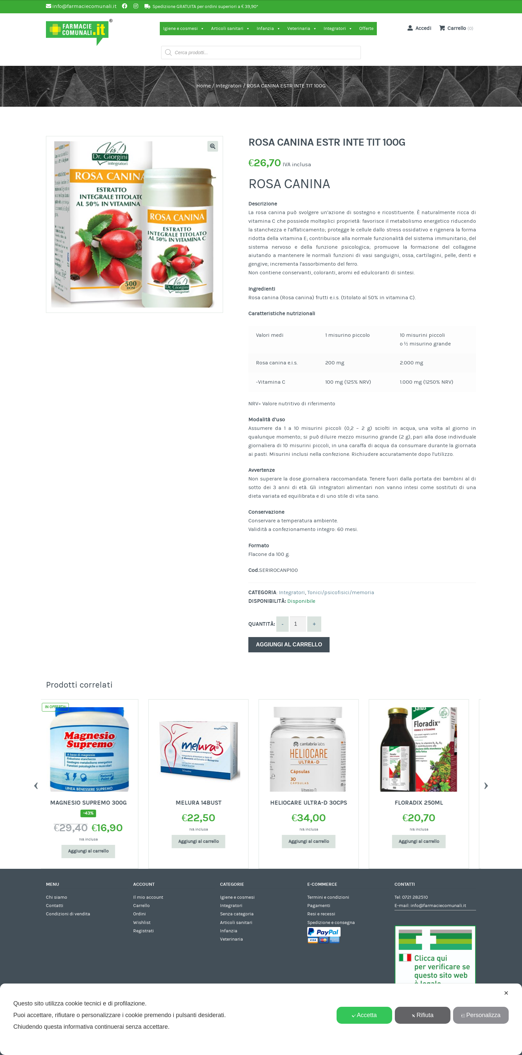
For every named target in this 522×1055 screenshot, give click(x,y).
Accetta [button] (364, 1015)
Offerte (366, 28)
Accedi (418, 28)
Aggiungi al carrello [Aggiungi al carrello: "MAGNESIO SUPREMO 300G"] (96, 851)
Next (486, 784)
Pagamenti (318, 905)
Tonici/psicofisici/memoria (340, 592)
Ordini (139, 914)
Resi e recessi (321, 914)
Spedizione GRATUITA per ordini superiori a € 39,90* (205, 6)
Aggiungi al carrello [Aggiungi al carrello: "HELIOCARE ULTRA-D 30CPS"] (316, 841)
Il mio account (148, 897)
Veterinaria (302, 28)
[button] (212, 146)
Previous (36, 784)
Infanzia (269, 28)
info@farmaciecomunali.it (438, 905)
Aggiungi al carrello (289, 644)
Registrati (143, 931)
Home (203, 86)
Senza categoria (237, 914)
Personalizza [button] (480, 1015)
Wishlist (141, 922)
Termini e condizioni (328, 897)
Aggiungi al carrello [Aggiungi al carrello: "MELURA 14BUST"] (206, 841)
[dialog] (261, 1019)
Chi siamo (56, 897)
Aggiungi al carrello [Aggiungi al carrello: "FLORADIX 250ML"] (426, 841)
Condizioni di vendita (68, 914)
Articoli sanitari (230, 28)
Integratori (338, 28)
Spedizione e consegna (331, 922)
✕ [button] (506, 993)
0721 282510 (415, 897)
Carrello (141, 905)
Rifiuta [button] (422, 1015)
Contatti (54, 905)
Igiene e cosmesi (183, 28)
